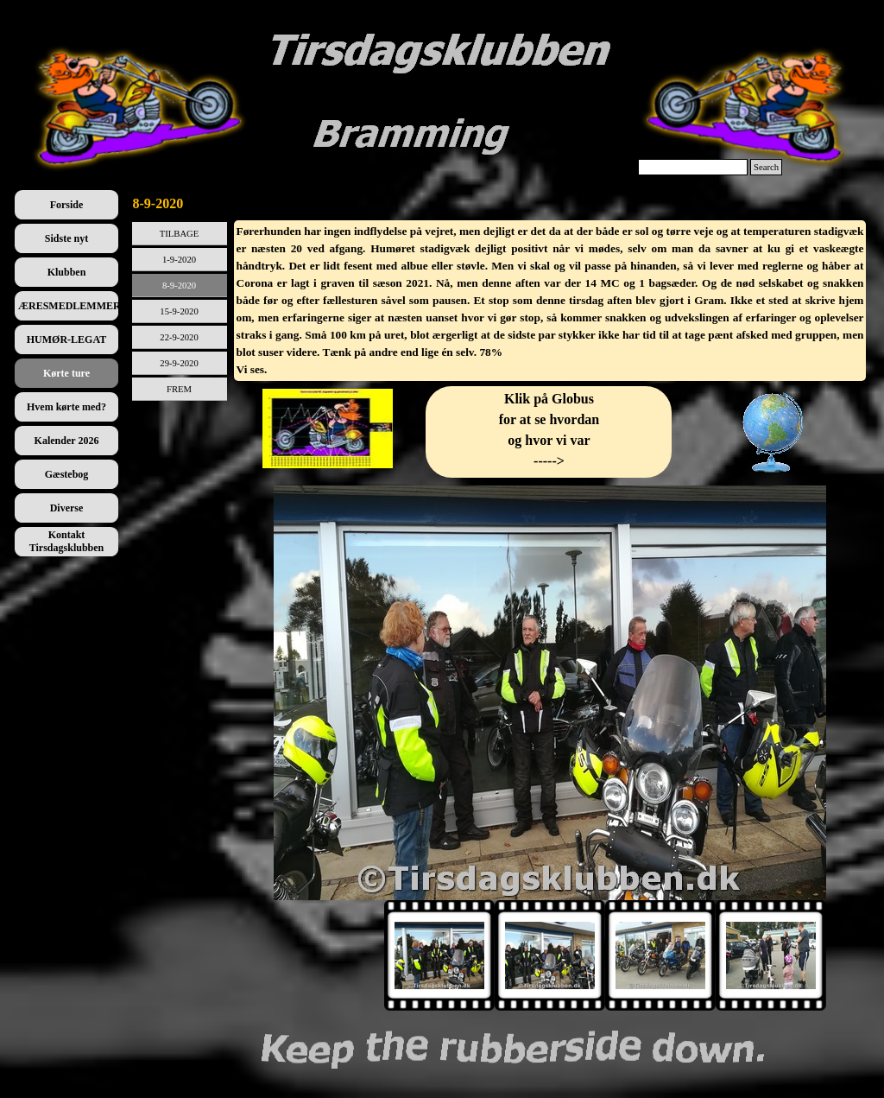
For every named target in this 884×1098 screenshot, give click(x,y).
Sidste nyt (66, 238)
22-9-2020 (179, 337)
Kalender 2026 (67, 441)
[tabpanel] (550, 300)
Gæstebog (67, 474)
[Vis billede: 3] (660, 955)
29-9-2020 (179, 363)
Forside (67, 205)
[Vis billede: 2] (550, 955)
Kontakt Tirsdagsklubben (66, 541)
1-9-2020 (179, 259)
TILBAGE (179, 233)
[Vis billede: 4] (771, 955)
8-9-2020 (179, 285)
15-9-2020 (179, 311)
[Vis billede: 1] (439, 955)
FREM (179, 389)
